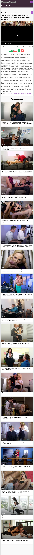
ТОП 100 (8, 5)
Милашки (21, 93)
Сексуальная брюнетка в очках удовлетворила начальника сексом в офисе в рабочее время (15, 344)
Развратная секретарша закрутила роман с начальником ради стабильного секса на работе (16, 467)
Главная (3, 5)
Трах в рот (9, 93)
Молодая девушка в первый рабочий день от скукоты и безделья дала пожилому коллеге (15, 319)
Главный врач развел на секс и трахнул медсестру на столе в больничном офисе (16, 418)
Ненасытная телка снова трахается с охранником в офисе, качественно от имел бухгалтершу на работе (15, 491)
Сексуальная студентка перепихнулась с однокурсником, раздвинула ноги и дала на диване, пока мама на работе (15, 196)
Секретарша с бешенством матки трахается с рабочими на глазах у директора (15, 442)
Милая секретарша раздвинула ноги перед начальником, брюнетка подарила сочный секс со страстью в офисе (15, 516)
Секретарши (16, 93)
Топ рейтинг (15, 5)
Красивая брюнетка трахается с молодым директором (15, 540)
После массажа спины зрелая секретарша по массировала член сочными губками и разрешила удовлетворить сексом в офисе (17, 172)
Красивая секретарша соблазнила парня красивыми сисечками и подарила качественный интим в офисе (17, 295)
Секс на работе (27, 93)
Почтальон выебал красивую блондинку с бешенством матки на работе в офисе (17, 393)
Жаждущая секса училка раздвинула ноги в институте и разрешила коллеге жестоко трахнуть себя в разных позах (15, 221)
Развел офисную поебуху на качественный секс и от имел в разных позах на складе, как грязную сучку (16, 270)
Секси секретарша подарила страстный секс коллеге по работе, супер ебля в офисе (17, 368)
